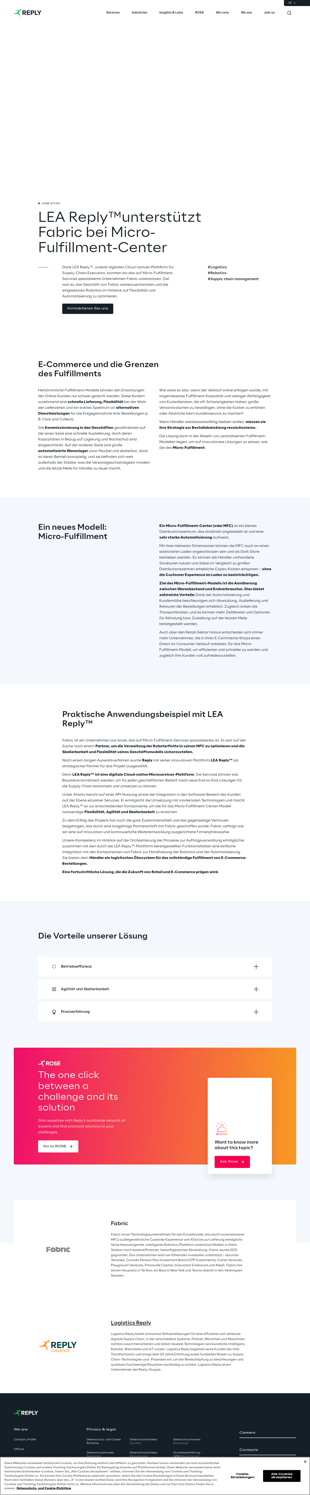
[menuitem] (113, 13)
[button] (87, 309)
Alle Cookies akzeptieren (282, 1476)
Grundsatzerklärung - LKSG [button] (187, 1454)
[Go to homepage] (28, 13)
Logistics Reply (131, 1323)
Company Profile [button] (25, 1439)
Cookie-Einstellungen (242, 1476)
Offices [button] (19, 1449)
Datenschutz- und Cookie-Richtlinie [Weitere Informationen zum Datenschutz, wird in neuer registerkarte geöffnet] (44, 1488)
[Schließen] (305, 1461)
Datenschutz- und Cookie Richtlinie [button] (104, 1441)
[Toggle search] (289, 13)
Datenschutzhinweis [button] (100, 1454)
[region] (155, 1476)
